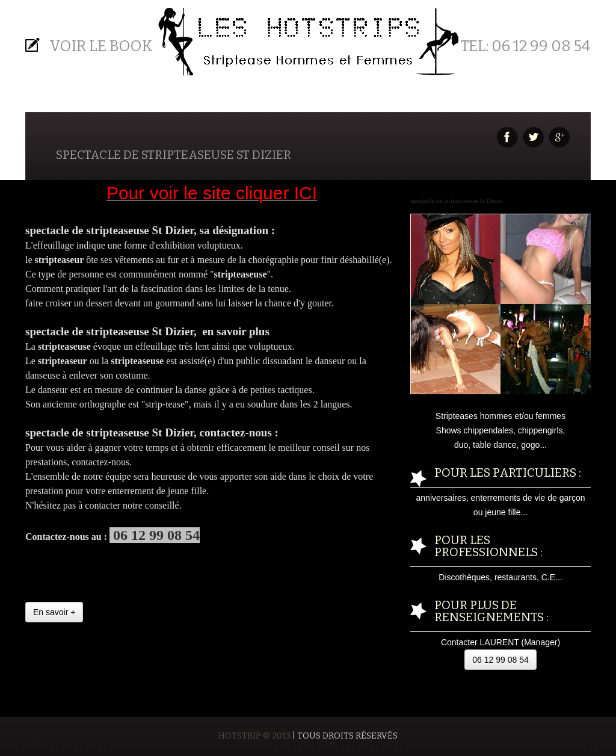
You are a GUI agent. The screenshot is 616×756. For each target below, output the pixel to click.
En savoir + (54, 612)
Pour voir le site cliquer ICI (211, 193)
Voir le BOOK (101, 46)
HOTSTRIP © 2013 (254, 736)
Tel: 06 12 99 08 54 (525, 46)
